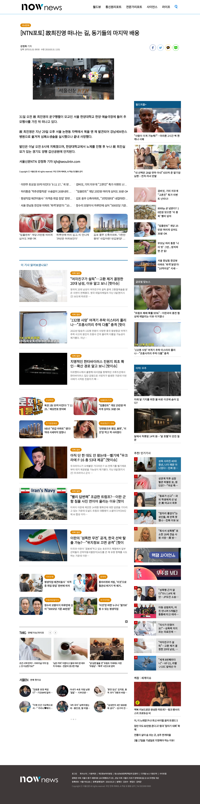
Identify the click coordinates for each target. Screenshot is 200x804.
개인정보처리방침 (105, 773)
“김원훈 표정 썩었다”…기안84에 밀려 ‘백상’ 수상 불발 (41, 692)
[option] (35, 653)
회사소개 (83, 773)
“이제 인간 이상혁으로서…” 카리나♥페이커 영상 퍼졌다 (42, 708)
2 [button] (73, 719)
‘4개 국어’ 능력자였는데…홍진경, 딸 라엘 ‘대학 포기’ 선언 (79, 708)
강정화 (23, 46)
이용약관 (92, 773)
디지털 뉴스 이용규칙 (149, 773)
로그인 (74, 773)
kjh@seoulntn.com (67, 161)
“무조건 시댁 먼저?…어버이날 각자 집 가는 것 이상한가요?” (34, 665)
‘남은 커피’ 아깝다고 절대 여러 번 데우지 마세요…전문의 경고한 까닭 (71, 665)
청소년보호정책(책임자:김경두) (126, 773)
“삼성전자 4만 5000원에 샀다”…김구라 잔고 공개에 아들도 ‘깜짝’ (117, 708)
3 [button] (75, 719)
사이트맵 (163, 773)
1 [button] (71, 719)
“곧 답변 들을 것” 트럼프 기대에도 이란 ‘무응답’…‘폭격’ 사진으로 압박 (107, 665)
